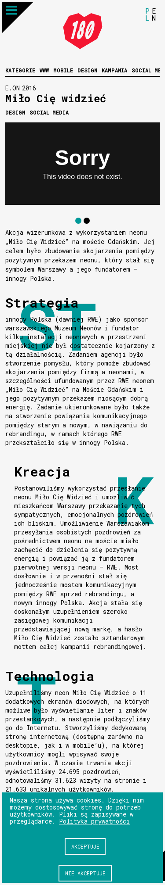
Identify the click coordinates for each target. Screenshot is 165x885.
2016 (29, 88)
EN (154, 14)
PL (147, 14)
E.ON (12, 88)
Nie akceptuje (85, 873)
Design (87, 70)
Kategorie (20, 70)
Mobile (63, 70)
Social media (49, 112)
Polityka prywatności (94, 821)
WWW (44, 70)
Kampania (114, 70)
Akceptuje (85, 846)
